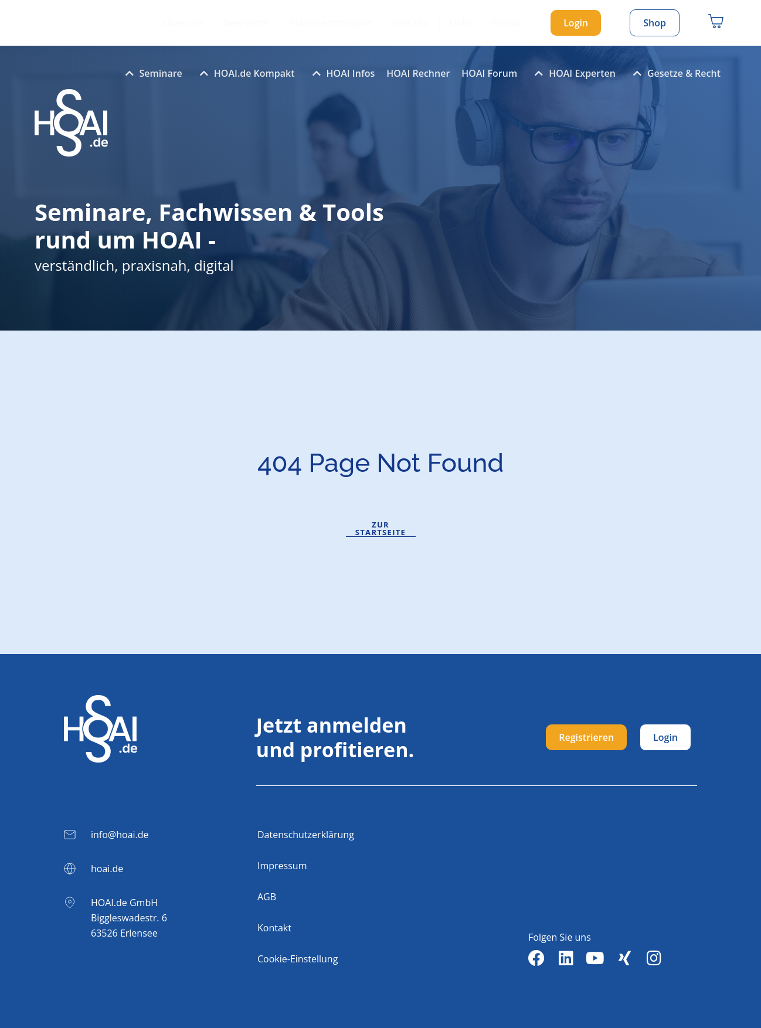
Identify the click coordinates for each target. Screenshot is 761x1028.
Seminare (151, 73)
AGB (266, 896)
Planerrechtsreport (331, 22)
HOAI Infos (341, 73)
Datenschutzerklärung (305, 834)
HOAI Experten (572, 73)
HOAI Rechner (418, 73)
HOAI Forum (489, 73)
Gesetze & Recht (674, 73)
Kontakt (274, 927)
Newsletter (246, 22)
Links (460, 22)
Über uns (183, 22)
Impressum (282, 865)
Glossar (507, 22)
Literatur (411, 22)
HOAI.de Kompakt (244, 73)
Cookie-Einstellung (297, 958)
